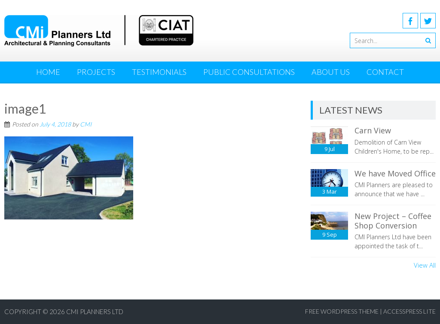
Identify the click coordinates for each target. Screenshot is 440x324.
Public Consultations (249, 72)
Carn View (372, 130)
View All (425, 265)
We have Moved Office (395, 173)
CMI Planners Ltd (94, 311)
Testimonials (159, 72)
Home (48, 72)
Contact (385, 72)
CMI (86, 124)
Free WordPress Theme (342, 311)
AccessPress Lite (409, 311)
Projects (96, 72)
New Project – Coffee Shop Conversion (392, 221)
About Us (331, 72)
